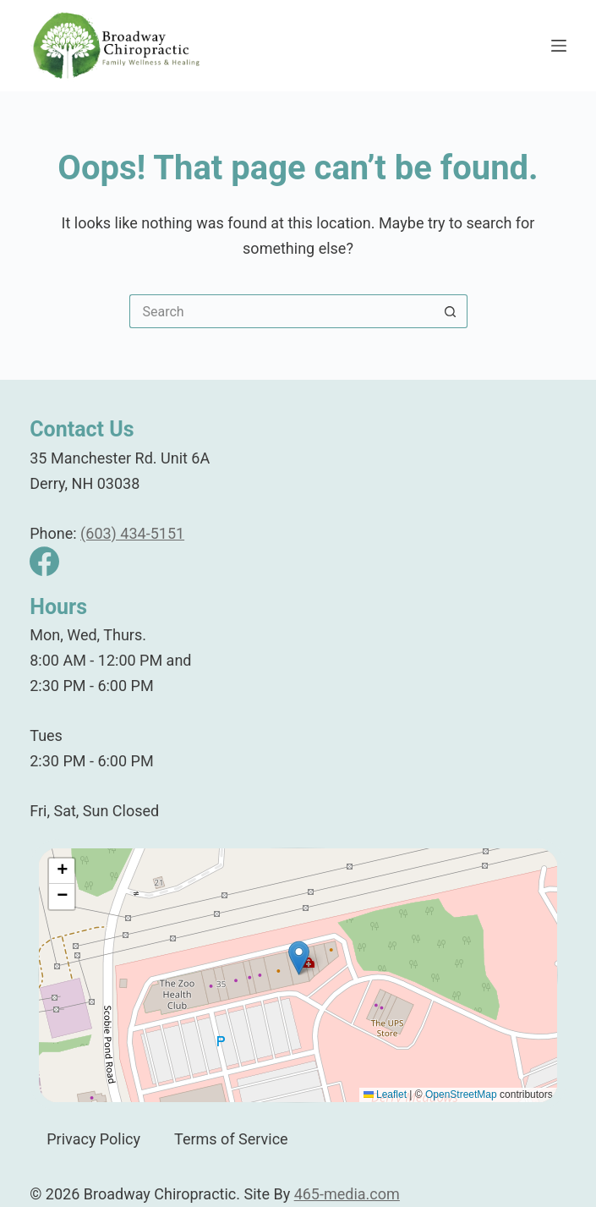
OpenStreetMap (461, 1094)
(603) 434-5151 (132, 533)
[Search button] (451, 311)
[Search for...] (281, 311)
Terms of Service (231, 1139)
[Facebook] (44, 561)
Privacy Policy (93, 1139)
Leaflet (385, 1094)
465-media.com (347, 1194)
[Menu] (558, 45)
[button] (298, 958)
